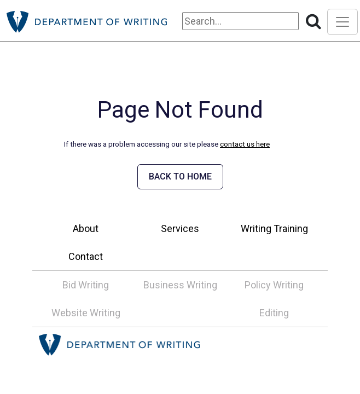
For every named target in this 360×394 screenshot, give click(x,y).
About (85, 228)
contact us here (245, 144)
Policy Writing (274, 285)
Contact (85, 256)
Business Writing (180, 285)
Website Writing (85, 312)
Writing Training (274, 228)
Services (180, 228)
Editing (274, 312)
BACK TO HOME (180, 176)
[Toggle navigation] (342, 22)
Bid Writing (85, 285)
